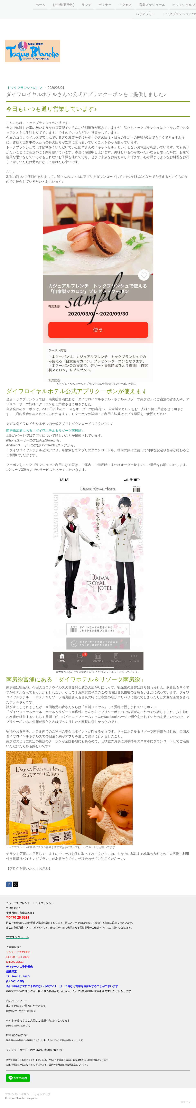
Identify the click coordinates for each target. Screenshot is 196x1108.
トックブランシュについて (173, 14)
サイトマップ (42, 1094)
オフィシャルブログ (178, 4)
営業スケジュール (143, 4)
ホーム (32, 4)
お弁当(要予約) (55, 4)
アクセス (116, 4)
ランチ (78, 4)
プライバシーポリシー (18, 1094)
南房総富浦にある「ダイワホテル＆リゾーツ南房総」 (45, 430)
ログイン (185, 1102)
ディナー (96, 4)
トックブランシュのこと (25, 87)
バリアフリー (137, 14)
